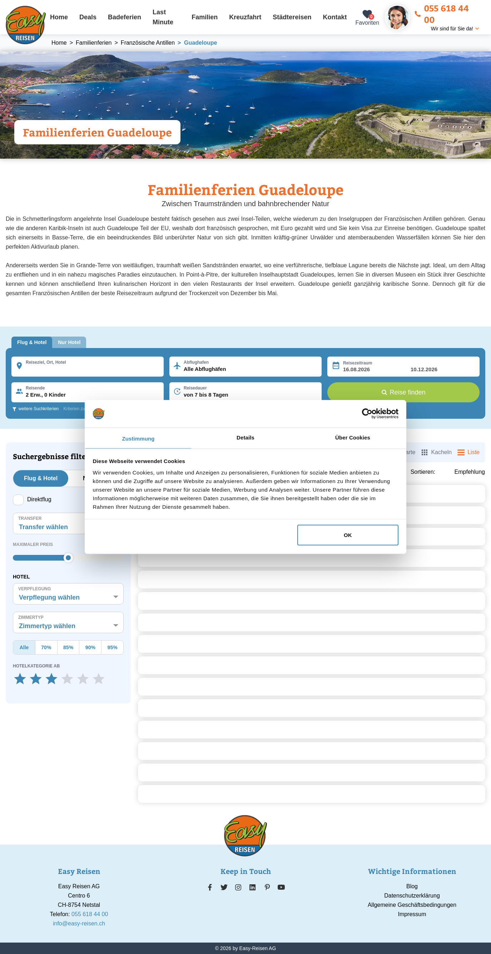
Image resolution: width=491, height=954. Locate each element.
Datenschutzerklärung (412, 896)
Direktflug (32, 500)
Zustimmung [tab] (138, 438)
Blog (412, 886)
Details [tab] (245, 437)
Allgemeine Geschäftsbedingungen (412, 905)
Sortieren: (423, 472)
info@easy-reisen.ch (79, 923)
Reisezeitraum (357, 363)
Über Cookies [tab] (352, 437)
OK (348, 535)
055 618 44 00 (441, 13)
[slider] (68, 557)
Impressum (412, 914)
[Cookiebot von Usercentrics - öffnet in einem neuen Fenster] (367, 413)
